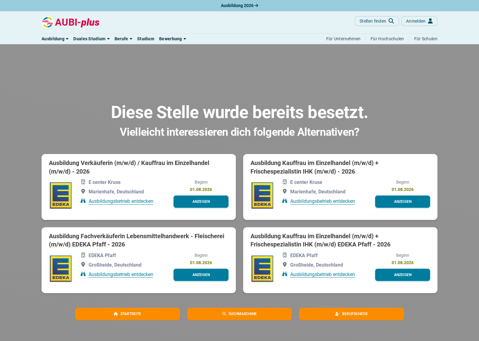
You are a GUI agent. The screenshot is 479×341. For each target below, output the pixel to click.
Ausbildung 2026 (239, 5)
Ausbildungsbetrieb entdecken (121, 201)
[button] (55, 39)
